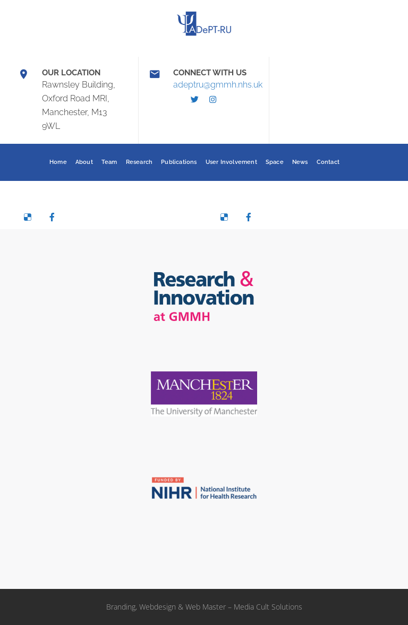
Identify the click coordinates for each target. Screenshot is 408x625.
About (84, 162)
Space (275, 162)
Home (58, 162)
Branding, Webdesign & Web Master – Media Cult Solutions (204, 607)
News (300, 162)
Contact (328, 162)
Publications (179, 162)
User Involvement (231, 162)
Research (139, 162)
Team (109, 162)
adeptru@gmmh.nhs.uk (217, 85)
